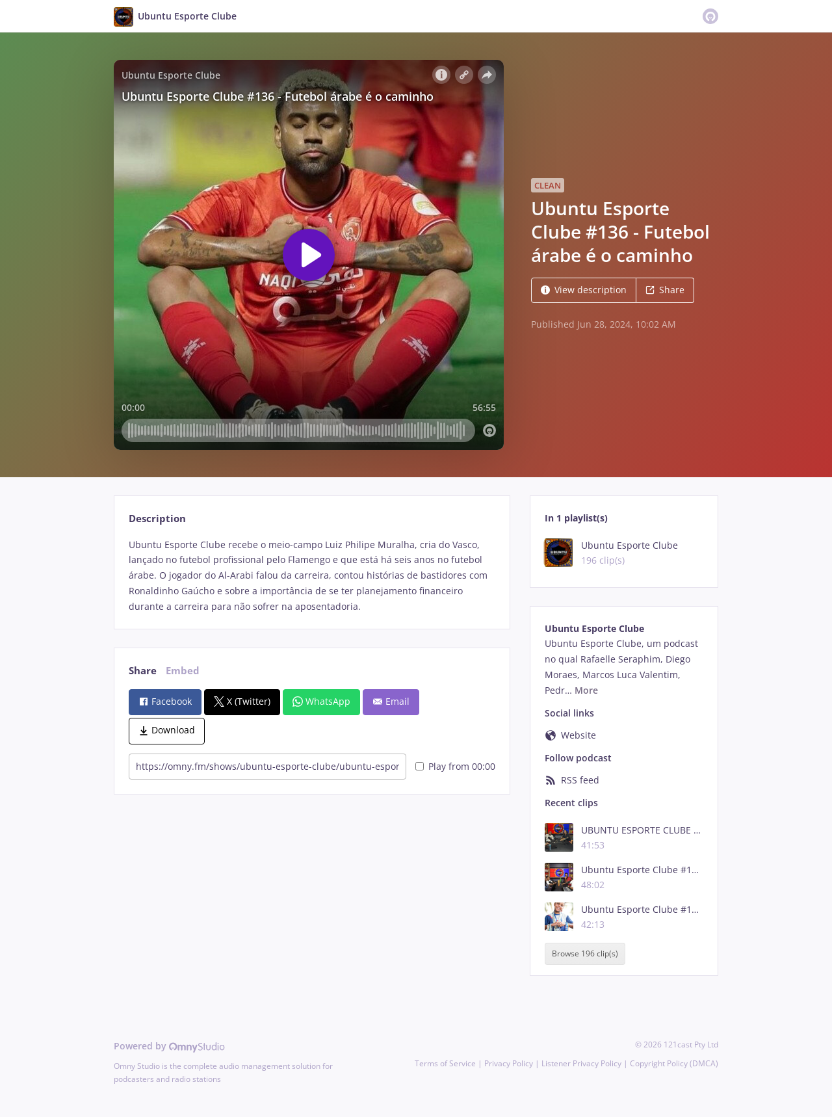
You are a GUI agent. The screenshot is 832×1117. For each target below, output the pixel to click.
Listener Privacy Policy (581, 1063)
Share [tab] (143, 670)
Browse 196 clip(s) (585, 953)
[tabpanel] (312, 575)
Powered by (169, 1046)
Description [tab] (157, 518)
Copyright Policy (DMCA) (674, 1063)
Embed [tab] (183, 670)
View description (584, 289)
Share (664, 289)
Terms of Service (445, 1063)
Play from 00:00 (455, 766)
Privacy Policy (508, 1063)
